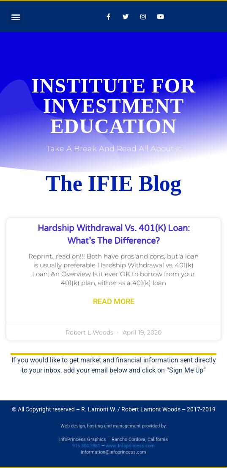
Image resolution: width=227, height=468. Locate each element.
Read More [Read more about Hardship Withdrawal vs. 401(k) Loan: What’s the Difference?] (113, 301)
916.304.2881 (86, 446)
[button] (15, 17)
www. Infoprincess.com (130, 446)
